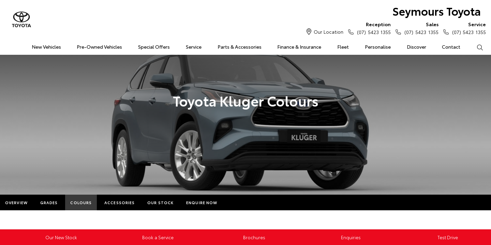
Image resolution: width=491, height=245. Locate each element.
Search (475, 47)
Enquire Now (201, 202)
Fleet (343, 46)
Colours (81, 202)
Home (8, 45)
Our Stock (160, 202)
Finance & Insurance (299, 46)
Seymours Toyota (436, 10)
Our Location (328, 31)
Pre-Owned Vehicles (99, 46)
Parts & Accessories (240, 46)
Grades (49, 202)
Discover (416, 46)
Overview (16, 202)
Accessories (119, 202)
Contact (451, 46)
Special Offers (154, 46)
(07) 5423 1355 (372, 27)
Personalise (378, 46)
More (236, 202)
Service (194, 46)
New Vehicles (46, 46)
